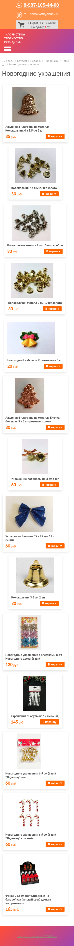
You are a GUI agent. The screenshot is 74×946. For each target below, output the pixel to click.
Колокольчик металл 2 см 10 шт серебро (35, 245)
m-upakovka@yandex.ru (41, 14)
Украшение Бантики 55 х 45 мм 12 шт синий (31, 538)
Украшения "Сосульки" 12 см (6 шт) (35, 716)
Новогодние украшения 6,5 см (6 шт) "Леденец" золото (31, 775)
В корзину (55, 136)
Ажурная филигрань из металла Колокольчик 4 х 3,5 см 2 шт (28, 128)
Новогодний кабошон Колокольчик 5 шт (35, 360)
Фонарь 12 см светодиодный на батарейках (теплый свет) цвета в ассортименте (28, 899)
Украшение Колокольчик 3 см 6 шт (35, 479)
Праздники (52, 61)
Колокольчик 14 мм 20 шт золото (34, 188)
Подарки (35, 61)
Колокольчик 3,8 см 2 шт (28, 597)
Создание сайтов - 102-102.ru (37, 936)
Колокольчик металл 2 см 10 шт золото (35, 303)
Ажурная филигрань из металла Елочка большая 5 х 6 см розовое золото (33, 419)
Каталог (22, 61)
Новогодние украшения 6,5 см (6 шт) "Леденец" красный (31, 836)
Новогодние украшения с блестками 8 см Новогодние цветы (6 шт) (34, 656)
